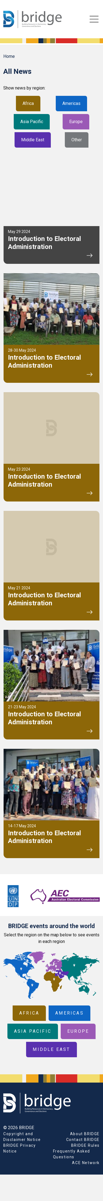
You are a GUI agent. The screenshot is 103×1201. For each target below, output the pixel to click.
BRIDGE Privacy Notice (19, 1148)
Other (76, 139)
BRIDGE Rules (85, 1145)
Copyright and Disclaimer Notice (22, 1137)
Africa (28, 103)
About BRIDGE (85, 1134)
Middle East (32, 139)
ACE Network (86, 1163)
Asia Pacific (31, 121)
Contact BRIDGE (83, 1139)
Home (9, 56)
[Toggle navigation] (94, 19)
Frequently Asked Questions (71, 1154)
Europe (76, 121)
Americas (71, 103)
